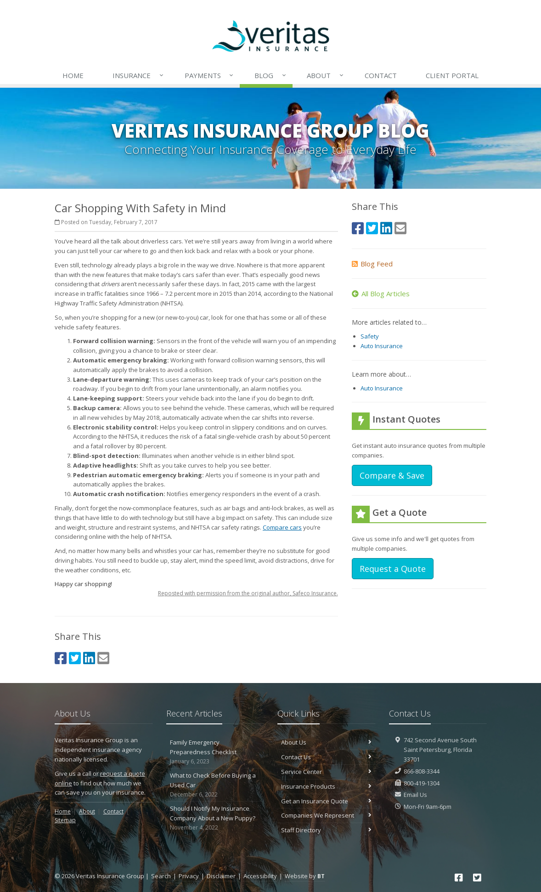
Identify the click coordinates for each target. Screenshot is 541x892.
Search (161, 876)
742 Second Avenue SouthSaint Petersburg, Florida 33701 (440, 749)
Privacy (189, 876)
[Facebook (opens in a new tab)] (61, 658)
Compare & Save (392, 475)
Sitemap (65, 820)
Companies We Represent (326, 815)
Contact (381, 75)
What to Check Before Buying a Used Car (215, 785)
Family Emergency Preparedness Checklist (215, 752)
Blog (270, 75)
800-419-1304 (422, 783)
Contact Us (326, 757)
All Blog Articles (381, 293)
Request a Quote (393, 568)
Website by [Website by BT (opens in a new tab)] (305, 876)
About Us (326, 742)
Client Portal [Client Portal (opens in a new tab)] (452, 75)
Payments (210, 75)
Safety (370, 336)
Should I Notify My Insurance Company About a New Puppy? (215, 818)
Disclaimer (221, 876)
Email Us (415, 794)
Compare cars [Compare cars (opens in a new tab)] (282, 527)
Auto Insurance (382, 346)
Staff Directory (326, 830)
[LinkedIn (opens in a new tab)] (89, 658)
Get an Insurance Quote (326, 801)
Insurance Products (326, 786)
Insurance (138, 75)
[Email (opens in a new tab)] (103, 658)
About (325, 75)
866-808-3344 (422, 771)
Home (73, 75)
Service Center (326, 772)
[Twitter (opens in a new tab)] (75, 658)
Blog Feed (372, 263)
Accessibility (260, 876)
